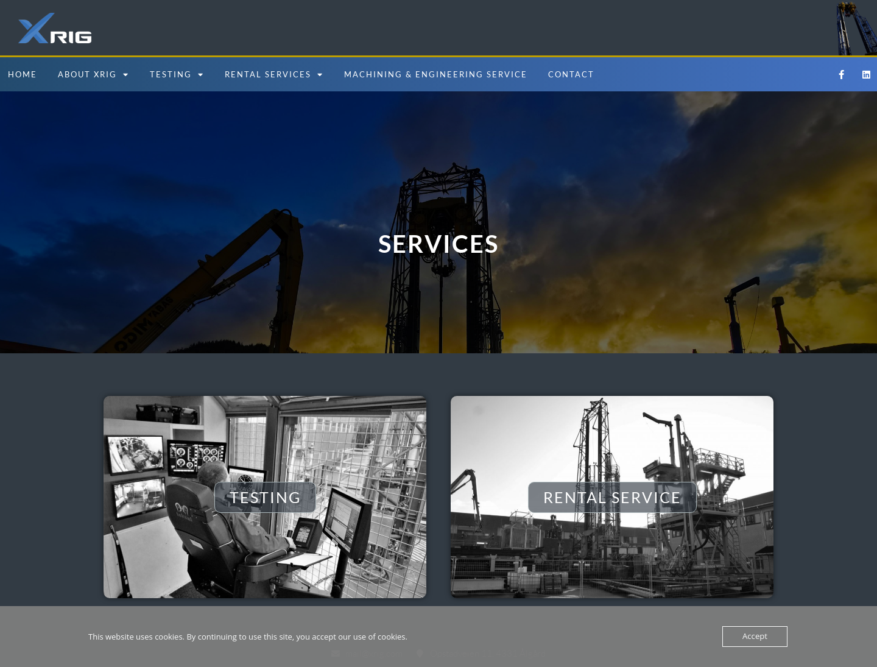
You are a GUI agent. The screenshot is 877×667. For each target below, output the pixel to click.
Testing (177, 75)
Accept (754, 636)
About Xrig (93, 75)
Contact (571, 74)
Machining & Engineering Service (435, 74)
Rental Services (274, 75)
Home (22, 74)
